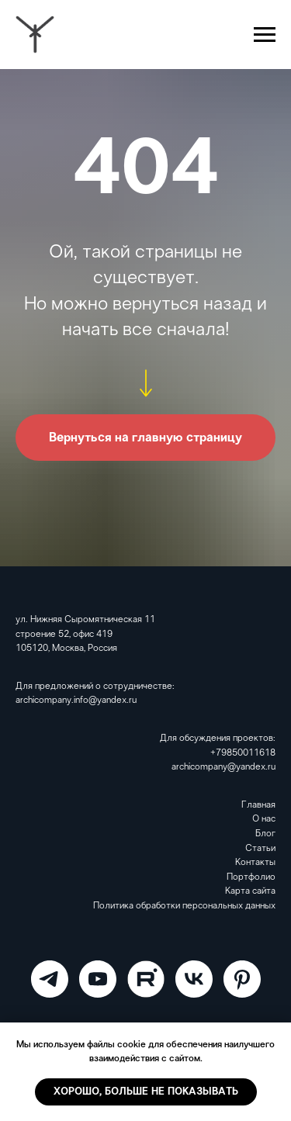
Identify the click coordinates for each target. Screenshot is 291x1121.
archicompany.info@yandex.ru (76, 700)
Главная (258, 805)
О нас (263, 819)
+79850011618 (242, 753)
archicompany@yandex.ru (223, 767)
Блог (265, 834)
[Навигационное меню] (264, 35)
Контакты (255, 862)
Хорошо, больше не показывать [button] (146, 1092)
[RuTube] (146, 979)
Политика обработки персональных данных (184, 906)
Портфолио (251, 877)
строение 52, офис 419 (64, 634)
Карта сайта (250, 891)
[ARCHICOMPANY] (49, 979)
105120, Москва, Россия (66, 648)
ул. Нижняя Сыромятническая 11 (85, 620)
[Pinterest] (242, 979)
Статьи (260, 848)
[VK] (194, 979)
